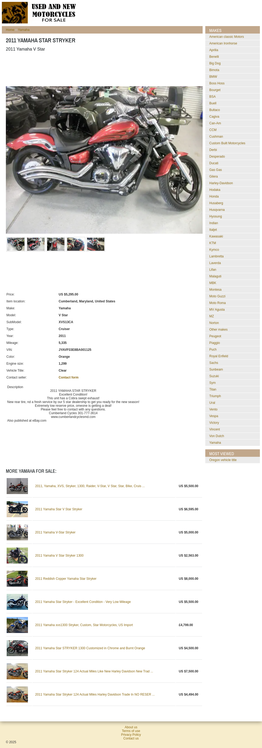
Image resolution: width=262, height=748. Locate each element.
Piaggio (214, 343)
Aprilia (213, 50)
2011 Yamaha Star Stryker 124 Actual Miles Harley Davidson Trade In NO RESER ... (95, 694)
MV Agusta (217, 309)
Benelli (214, 57)
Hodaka (214, 190)
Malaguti (215, 276)
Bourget (214, 90)
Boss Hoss (216, 83)
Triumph (215, 396)
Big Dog (215, 63)
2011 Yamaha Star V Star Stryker (58, 509)
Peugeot (215, 336)
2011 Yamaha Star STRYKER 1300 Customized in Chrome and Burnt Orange (90, 648)
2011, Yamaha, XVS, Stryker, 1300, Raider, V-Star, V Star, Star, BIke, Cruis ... (90, 486)
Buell (212, 103)
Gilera (213, 176)
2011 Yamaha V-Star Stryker (55, 532)
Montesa (215, 289)
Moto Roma (217, 303)
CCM (212, 130)
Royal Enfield (218, 356)
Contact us (130, 738)
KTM (212, 243)
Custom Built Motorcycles (227, 143)
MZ (211, 316)
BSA (212, 96)
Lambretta (216, 256)
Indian (213, 223)
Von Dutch (216, 436)
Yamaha (24, 30)
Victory (214, 423)
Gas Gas (215, 170)
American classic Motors (226, 37)
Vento (213, 409)
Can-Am (215, 123)
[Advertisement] (103, 69)
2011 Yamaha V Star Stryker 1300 (59, 555)
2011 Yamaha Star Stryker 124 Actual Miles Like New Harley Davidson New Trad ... (94, 671)
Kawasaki (216, 236)
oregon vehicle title (223, 460)
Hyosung (215, 216)
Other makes (218, 329)
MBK (212, 283)
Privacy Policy (131, 735)
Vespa (213, 416)
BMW (213, 77)
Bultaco (214, 110)
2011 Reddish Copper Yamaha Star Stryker (65, 579)
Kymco (214, 250)
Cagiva (214, 116)
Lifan (212, 270)
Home (10, 30)
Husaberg (216, 203)
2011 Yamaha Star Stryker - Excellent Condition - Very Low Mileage (83, 602)
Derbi (213, 150)
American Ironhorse (223, 43)
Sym (212, 383)
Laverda (215, 263)
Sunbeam (216, 369)
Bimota (214, 70)
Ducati (213, 163)
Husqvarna (217, 210)
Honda (214, 196)
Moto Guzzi (217, 296)
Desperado (217, 156)
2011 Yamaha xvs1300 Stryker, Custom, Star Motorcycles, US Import (84, 625)
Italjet (213, 230)
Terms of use (131, 731)
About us (131, 727)
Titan (212, 389)
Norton (214, 323)
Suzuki (214, 376)
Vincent (214, 429)
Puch (212, 349)
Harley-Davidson (221, 183)
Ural (212, 403)
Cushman (216, 136)
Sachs (213, 363)
